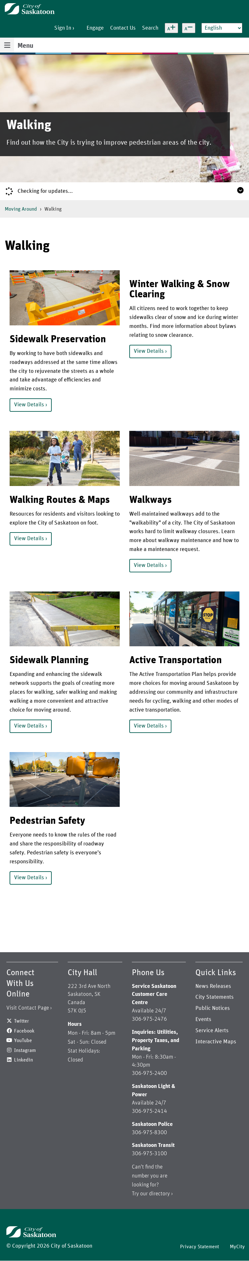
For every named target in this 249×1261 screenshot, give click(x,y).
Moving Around (21, 209)
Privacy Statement (199, 1246)
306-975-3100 (149, 1153)
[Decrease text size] (188, 28)
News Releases (213, 986)
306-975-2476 (149, 1019)
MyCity (237, 1246)
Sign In (62, 28)
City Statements (214, 997)
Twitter (21, 1021)
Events (203, 1019)
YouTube (23, 1040)
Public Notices (212, 1008)
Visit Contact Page (27, 1008)
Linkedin (23, 1059)
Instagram (25, 1050)
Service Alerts (212, 1030)
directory (159, 1194)
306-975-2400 (149, 1073)
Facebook (24, 1030)
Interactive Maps (215, 1042)
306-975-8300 (149, 1132)
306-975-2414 (149, 1111)
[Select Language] (221, 28)
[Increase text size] (171, 28)
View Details (29, 405)
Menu (25, 45)
